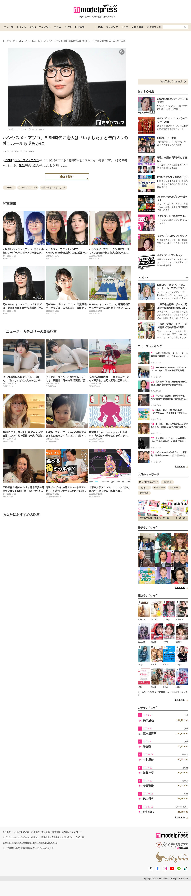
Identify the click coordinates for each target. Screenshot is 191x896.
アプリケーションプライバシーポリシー (21, 837)
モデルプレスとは (21, 832)
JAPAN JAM (159, 487)
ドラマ (124, 27)
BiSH (8, 160)
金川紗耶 (148, 811)
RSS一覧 (80, 837)
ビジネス (79, 27)
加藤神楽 (148, 772)
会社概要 (7, 832)
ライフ (68, 27)
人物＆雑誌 (137, 27)
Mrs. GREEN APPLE (148, 482)
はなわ (144, 487)
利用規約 (35, 832)
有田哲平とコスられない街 (53, 187)
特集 (100, 27)
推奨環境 (46, 832)
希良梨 (147, 746)
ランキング (112, 27)
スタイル (21, 27)
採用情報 (56, 832)
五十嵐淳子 (149, 733)
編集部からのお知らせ (72, 832)
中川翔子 (174, 487)
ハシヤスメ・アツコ (27, 160)
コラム (57, 27)
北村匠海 (167, 482)
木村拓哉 (144, 493)
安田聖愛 (148, 785)
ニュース (8, 27)
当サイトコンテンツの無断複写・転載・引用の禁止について (30, 843)
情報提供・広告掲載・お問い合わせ (57, 837)
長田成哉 (148, 720)
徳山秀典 (148, 798)
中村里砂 (148, 759)
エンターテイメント (40, 27)
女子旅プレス (154, 27)
